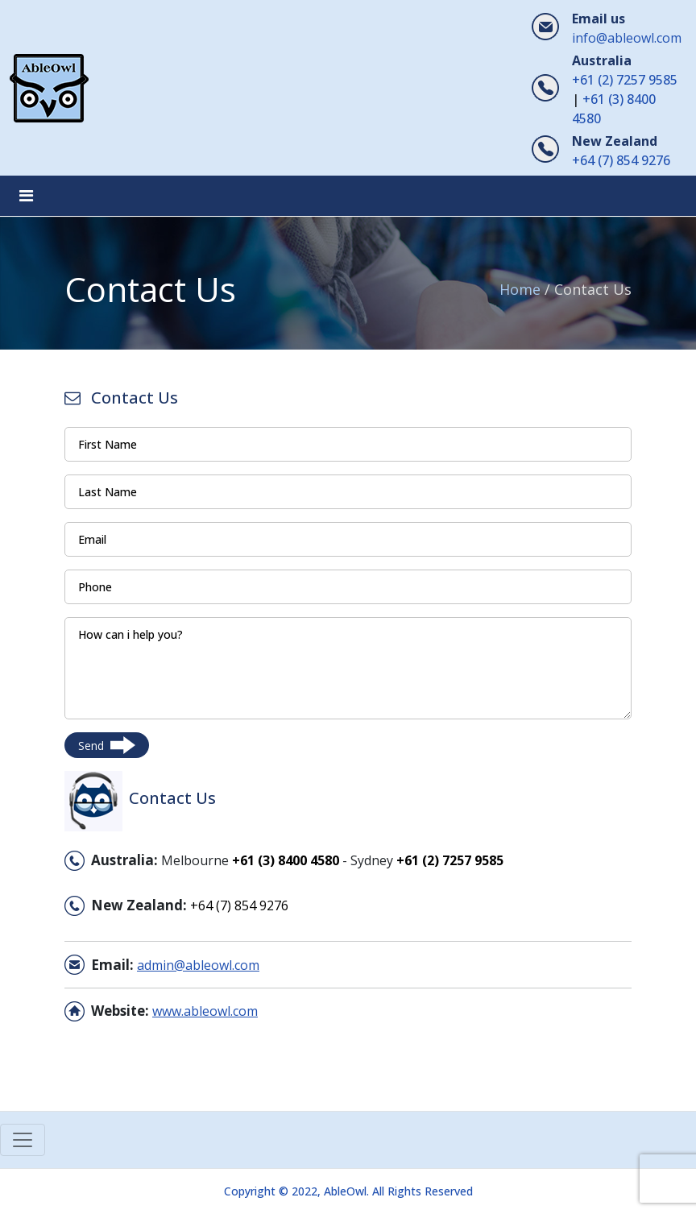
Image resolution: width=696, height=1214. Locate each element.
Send (106, 745)
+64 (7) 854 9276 (621, 160)
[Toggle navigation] (26, 196)
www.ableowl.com (205, 1011)
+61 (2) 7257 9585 (624, 80)
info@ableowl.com (627, 38)
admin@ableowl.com (198, 965)
